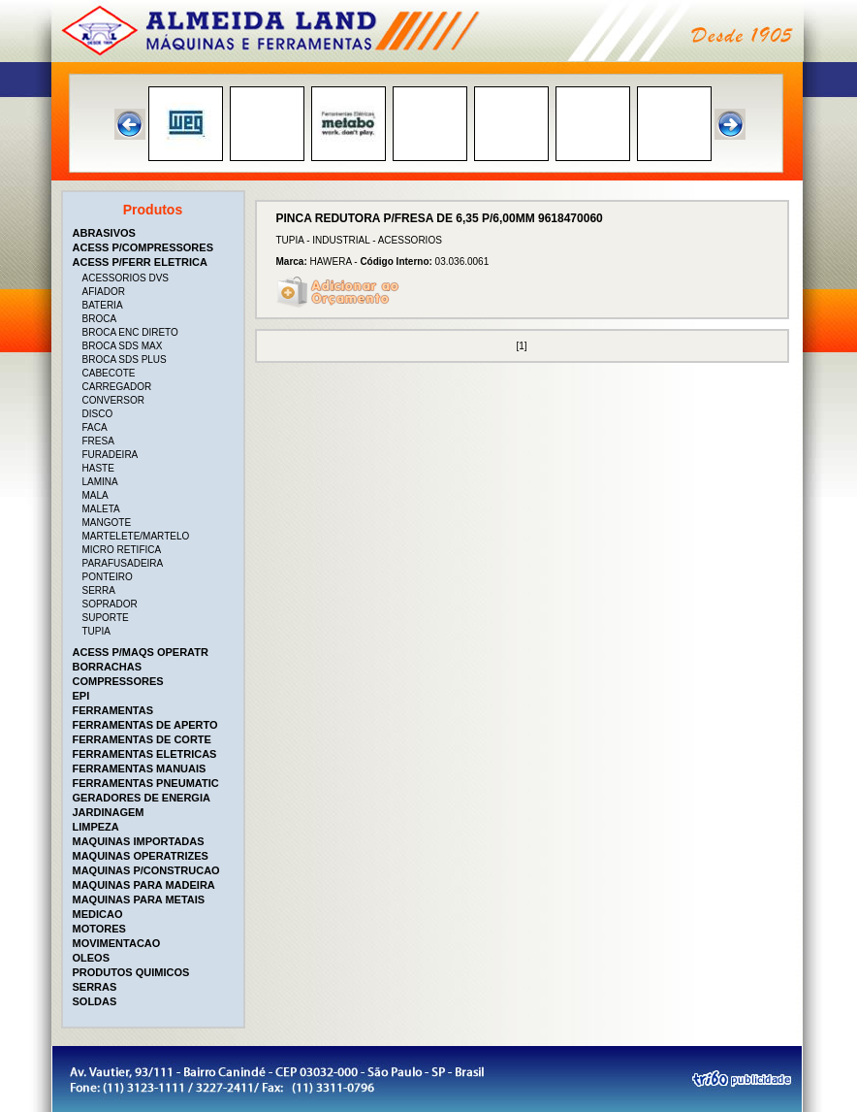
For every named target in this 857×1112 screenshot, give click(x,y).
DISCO (97, 414)
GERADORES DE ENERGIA (141, 797)
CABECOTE (109, 373)
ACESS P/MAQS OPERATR (140, 652)
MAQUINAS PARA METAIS (139, 899)
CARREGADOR (117, 386)
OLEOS (92, 958)
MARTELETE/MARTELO (136, 536)
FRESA (98, 441)
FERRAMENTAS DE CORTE (142, 739)
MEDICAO (98, 914)
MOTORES (99, 928)
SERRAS (95, 987)
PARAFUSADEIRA (123, 563)
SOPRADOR (110, 604)
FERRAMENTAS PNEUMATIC (146, 783)
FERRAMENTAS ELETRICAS (145, 754)
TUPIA (96, 631)
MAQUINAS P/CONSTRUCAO (146, 870)
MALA (95, 495)
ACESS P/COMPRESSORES (143, 247)
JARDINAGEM (108, 812)
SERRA (98, 590)
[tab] (155, 233)
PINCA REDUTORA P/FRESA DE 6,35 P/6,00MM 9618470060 (439, 218)
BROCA (99, 318)
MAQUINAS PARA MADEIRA (144, 885)
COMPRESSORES (118, 681)
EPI (81, 696)
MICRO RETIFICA (122, 549)
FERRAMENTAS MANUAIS (139, 768)
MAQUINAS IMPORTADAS (139, 841)
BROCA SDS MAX (122, 346)
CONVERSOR (113, 400)
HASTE (98, 468)
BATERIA (102, 305)
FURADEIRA (110, 454)
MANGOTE (107, 522)
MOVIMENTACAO (117, 943)
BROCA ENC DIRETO (130, 332)
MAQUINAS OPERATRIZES (140, 856)
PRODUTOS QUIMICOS (131, 972)
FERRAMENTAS (113, 710)
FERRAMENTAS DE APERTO (145, 725)
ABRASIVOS (104, 233)
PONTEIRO (107, 577)
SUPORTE (105, 617)
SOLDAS (95, 1001)
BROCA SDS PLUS (124, 359)
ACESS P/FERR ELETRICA (140, 262)
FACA (95, 427)
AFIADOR (103, 291)
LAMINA (100, 481)
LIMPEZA (96, 827)
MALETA (101, 509)
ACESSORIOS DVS (125, 278)
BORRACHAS (108, 666)
